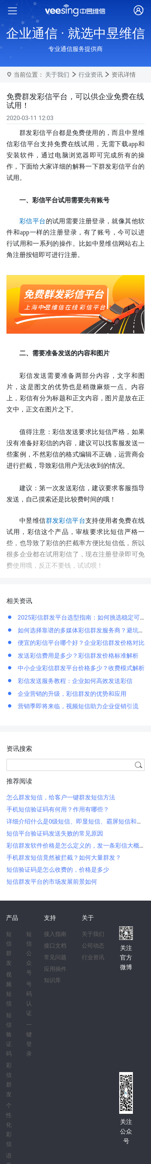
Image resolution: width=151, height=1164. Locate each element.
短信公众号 (29, 953)
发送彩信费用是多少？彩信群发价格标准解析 (77, 655)
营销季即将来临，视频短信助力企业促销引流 (77, 706)
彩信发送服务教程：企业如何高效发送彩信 (74, 681)
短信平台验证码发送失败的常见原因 (54, 833)
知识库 (52, 980)
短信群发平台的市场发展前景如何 (51, 881)
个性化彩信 (9, 1124)
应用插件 (55, 969)
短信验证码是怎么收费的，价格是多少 (57, 869)
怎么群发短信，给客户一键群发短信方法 (60, 797)
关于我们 (57, 74)
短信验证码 (9, 1034)
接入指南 (55, 934)
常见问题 (55, 957)
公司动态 (93, 945)
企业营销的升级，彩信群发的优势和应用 (71, 693)
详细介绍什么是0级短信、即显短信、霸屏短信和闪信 (77, 821)
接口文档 (55, 945)
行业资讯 (91, 74)
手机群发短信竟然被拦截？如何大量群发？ (63, 857)
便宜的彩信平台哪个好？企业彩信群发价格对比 (80, 642)
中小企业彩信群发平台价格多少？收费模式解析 (80, 668)
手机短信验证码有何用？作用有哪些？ (57, 809)
